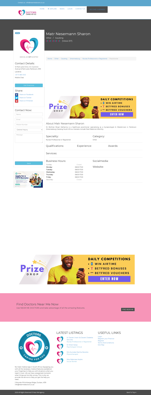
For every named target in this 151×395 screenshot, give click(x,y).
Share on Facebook (24, 94)
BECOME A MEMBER (97, 10)
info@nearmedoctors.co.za (35, 3)
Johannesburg (75, 59)
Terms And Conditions (106, 343)
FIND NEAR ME (127, 309)
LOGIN (70, 9)
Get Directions (29, 85)
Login (100, 336)
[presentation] (23, 151)
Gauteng (64, 59)
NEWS (62, 9)
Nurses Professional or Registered (95, 59)
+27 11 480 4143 (20, 75)
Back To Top (131, 392)
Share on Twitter (23, 98)
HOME (42, 9)
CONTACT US (80, 9)
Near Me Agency (38, 392)
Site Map (101, 345)
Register (101, 341)
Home (50, 59)
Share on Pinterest (24, 101)
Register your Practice (106, 339)
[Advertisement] (91, 81)
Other (56, 59)
